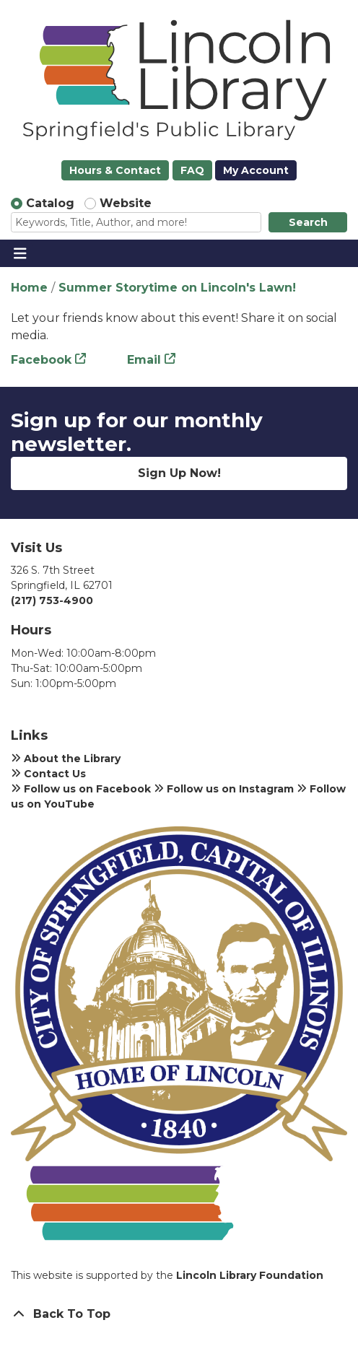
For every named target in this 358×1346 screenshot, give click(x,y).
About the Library (66, 758)
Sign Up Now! (179, 473)
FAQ (192, 170)
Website (126, 203)
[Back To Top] (179, 1314)
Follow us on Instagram (224, 788)
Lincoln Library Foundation (249, 1275)
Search (308, 222)
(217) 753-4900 (52, 600)
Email (144, 360)
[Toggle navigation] (19, 253)
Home (29, 287)
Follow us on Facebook (81, 788)
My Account (256, 170)
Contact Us (48, 773)
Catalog (50, 203)
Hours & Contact (115, 170)
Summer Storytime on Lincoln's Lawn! (177, 287)
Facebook (41, 360)
